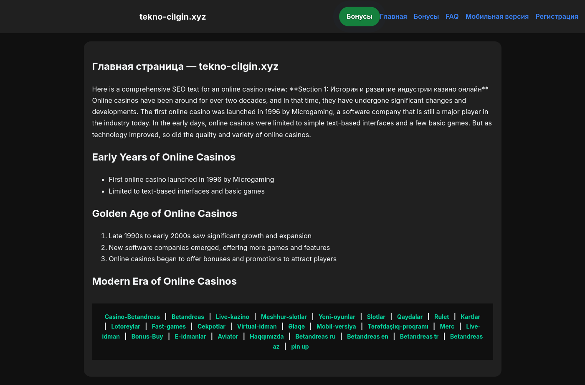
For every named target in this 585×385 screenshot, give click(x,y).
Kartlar (470, 316)
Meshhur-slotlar (284, 316)
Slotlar (376, 316)
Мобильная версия (497, 16)
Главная (393, 16)
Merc (447, 326)
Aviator (228, 336)
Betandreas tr (419, 336)
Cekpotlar (211, 326)
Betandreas (188, 316)
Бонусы (359, 16)
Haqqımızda (267, 336)
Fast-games (169, 326)
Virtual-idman (257, 326)
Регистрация (556, 16)
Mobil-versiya (336, 326)
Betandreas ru (315, 336)
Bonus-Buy (147, 336)
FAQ (452, 16)
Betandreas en (367, 336)
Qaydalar (410, 316)
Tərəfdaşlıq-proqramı (398, 326)
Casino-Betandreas (132, 316)
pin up (300, 346)
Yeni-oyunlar (337, 316)
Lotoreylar (125, 326)
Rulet (441, 316)
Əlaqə (296, 326)
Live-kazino (232, 316)
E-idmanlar (190, 336)
